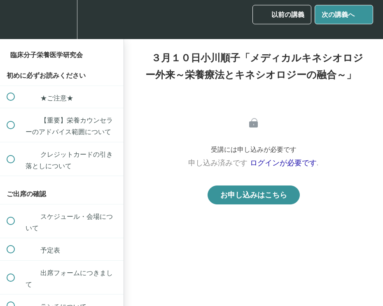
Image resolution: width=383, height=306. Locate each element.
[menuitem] (62, 19)
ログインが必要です (283, 163)
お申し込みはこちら (253, 195)
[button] (15, 19)
